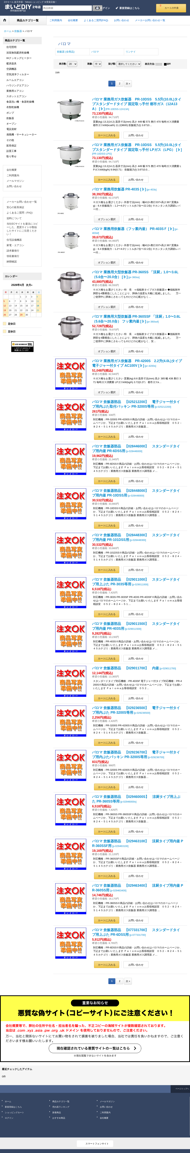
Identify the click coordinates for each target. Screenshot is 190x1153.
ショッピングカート (14, 1112)
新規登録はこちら (129, 8)
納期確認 (12, 261)
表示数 (63, 64)
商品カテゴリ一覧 (60, 1101)
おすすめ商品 (58, 1118)
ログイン (105, 8)
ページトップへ (182, 1089)
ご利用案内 (13, 175)
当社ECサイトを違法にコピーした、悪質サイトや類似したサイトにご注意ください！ (22, 229)
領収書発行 (13, 256)
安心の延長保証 (15, 207)
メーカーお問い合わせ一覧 (22, 201)
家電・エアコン (15, 245)
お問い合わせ (14, 186)
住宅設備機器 (14, 239)
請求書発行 (13, 250)
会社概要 (12, 169)
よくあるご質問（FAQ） (20, 212)
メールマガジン (15, 180)
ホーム (8, 1101)
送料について (14, 218)
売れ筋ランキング (60, 1107)
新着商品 (56, 1112)
